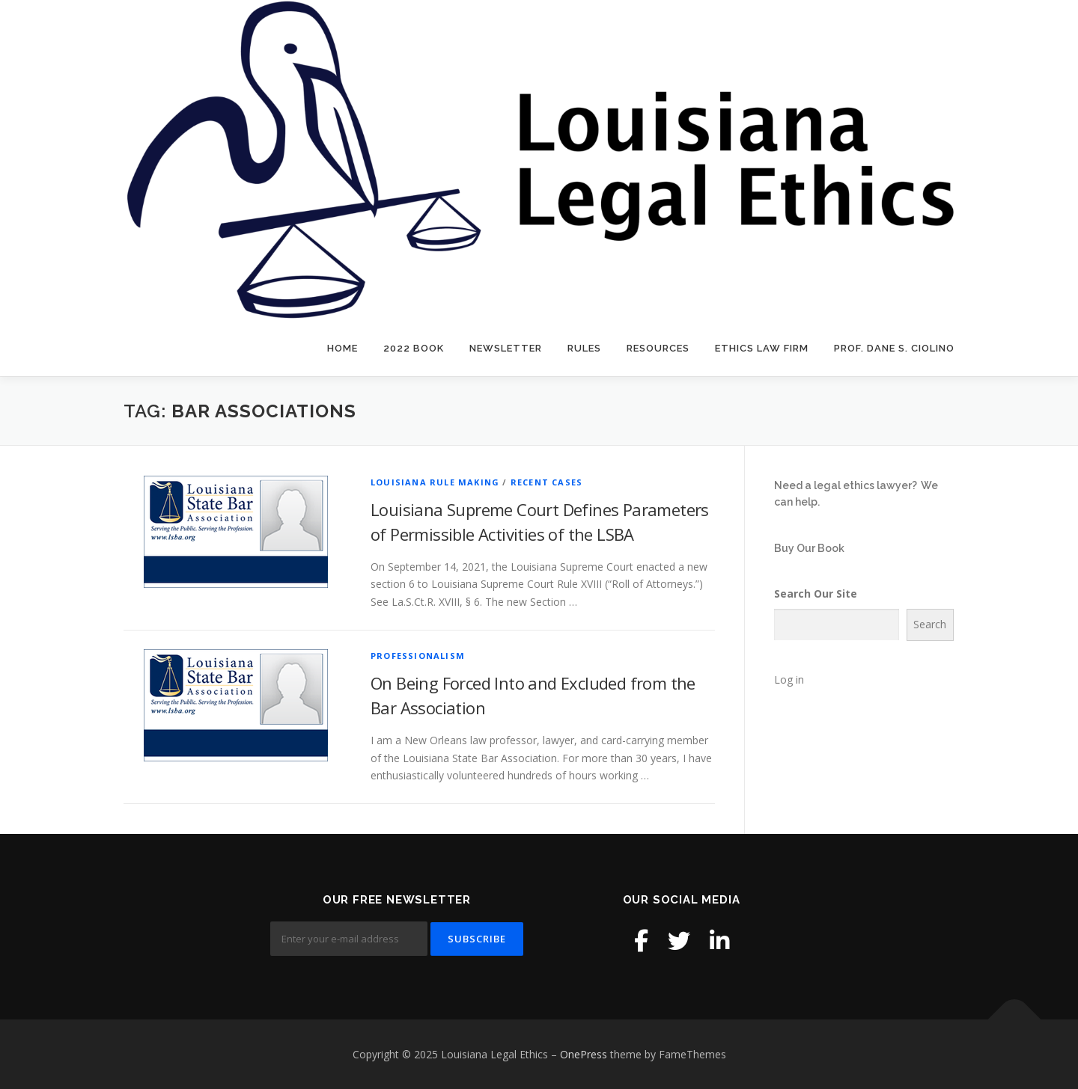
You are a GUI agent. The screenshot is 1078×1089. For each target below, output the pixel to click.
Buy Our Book (809, 548)
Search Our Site (815, 593)
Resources (658, 348)
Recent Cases (546, 482)
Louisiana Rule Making (435, 482)
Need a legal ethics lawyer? (845, 485)
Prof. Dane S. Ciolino (894, 348)
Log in (789, 679)
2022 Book (413, 348)
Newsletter (505, 348)
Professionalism (418, 655)
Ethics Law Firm (761, 348)
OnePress (583, 1054)
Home (342, 348)
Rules (584, 348)
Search (929, 624)
